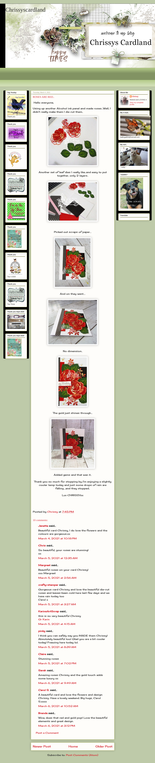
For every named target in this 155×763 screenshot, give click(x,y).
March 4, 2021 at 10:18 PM (57, 538)
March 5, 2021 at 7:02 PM (57, 663)
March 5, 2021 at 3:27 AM (57, 604)
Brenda (42, 713)
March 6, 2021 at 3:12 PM (56, 725)
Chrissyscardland (25, 9)
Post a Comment (47, 732)
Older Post (103, 746)
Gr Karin (44, 619)
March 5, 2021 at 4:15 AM (56, 623)
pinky (41, 631)
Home (73, 746)
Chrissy (135, 96)
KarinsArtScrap (48, 611)
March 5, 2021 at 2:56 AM (57, 577)
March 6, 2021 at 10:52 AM (58, 706)
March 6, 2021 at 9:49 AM (57, 683)
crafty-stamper (48, 584)
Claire (42, 654)
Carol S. (43, 690)
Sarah (42, 670)
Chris (42, 545)
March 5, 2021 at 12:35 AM (58, 558)
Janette (43, 525)
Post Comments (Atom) (82, 755)
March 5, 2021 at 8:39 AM (57, 647)
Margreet (44, 565)
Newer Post (42, 746)
